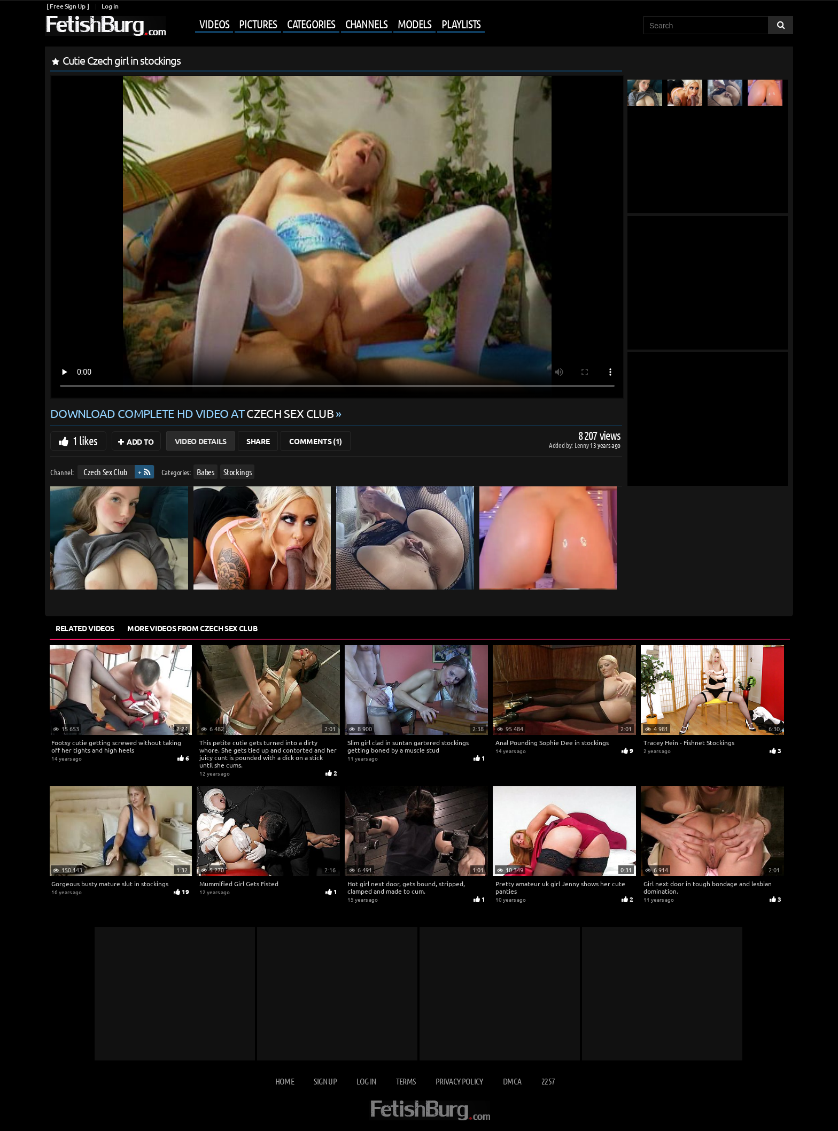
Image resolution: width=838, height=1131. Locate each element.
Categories (311, 23)
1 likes (85, 440)
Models (414, 23)
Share (257, 441)
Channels (366, 23)
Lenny (582, 445)
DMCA (512, 1081)
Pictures (257, 23)
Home (284, 1081)
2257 (548, 1081)
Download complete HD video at (193, 413)
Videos (214, 23)
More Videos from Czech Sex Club (192, 628)
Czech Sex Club (105, 472)
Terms (406, 1081)
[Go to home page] (105, 26)
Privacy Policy (459, 1081)
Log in (110, 6)
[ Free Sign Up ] (67, 6)
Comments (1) (315, 441)
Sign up (325, 1081)
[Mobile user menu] (326, 24)
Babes (205, 472)
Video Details (201, 441)
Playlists (460, 23)
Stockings (237, 472)
